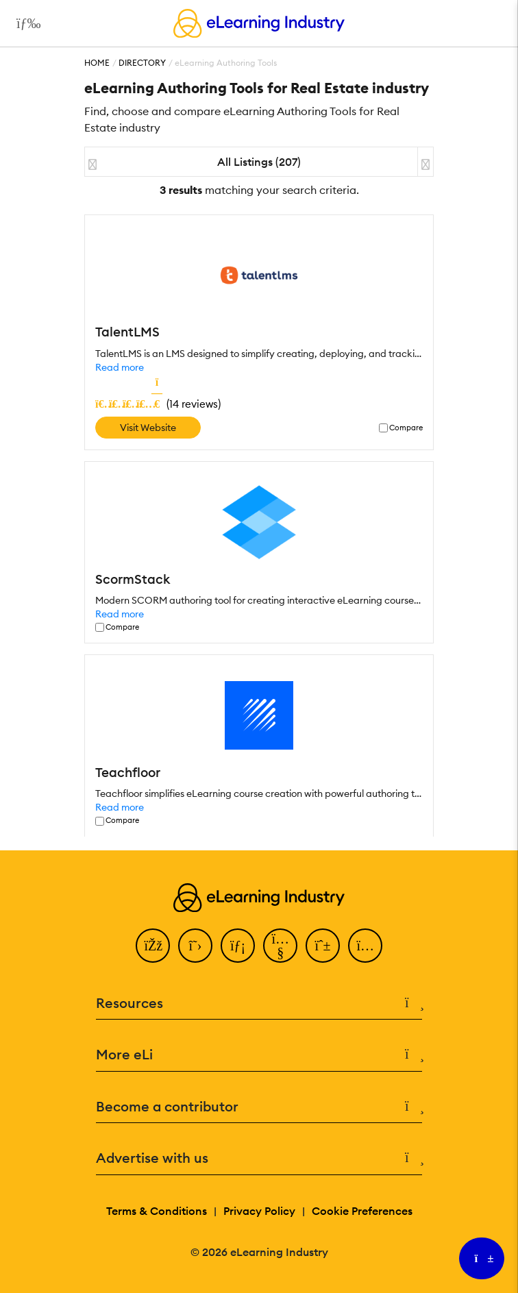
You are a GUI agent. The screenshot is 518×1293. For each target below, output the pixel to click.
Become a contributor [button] (259, 1107)
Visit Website (148, 427)
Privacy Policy (259, 1211)
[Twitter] (195, 945)
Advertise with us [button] (259, 1158)
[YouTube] (280, 945)
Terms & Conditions (156, 1211)
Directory (142, 63)
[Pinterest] (323, 945)
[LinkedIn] (238, 945)
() (158, 403)
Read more (119, 367)
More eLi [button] (259, 1055)
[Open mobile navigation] (25, 23)
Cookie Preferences (362, 1211)
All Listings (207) (259, 162)
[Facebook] (153, 945)
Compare (406, 428)
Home (97, 63)
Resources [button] (259, 1003)
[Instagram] (365, 945)
